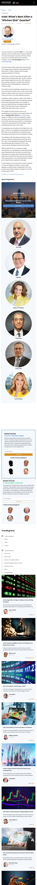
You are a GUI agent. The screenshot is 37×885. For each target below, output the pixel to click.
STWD (33, 783)
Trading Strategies (8, 572)
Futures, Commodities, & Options (11, 560)
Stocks (5, 569)
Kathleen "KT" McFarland (18, 307)
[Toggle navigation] (33, 3)
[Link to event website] (18, 200)
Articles (6, 539)
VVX (33, 867)
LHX (33, 740)
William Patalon (13, 735)
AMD (21, 115)
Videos (5, 542)
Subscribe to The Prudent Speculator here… (13, 174)
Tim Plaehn (12, 778)
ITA (31, 658)
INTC (29, 23)
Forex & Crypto (7, 556)
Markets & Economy (8, 566)
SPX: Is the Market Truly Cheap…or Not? (14, 686)
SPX (33, 614)
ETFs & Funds (7, 553)
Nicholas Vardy (13, 863)
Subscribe (18, 454)
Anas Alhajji (18, 247)
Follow (7, 41)
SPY (33, 658)
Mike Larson (12, 653)
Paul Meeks (18, 277)
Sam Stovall (12, 610)
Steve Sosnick (18, 368)
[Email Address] (18, 451)
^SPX (33, 699)
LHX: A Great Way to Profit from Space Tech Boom (17, 727)
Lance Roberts (13, 820)
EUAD (29, 658)
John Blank (12, 694)
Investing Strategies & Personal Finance (13, 563)
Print (9, 10)
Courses (6, 545)
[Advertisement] (18, 415)
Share (4, 10)
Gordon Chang (18, 338)
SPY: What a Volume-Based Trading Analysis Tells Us (18, 811)
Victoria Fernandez (19, 399)
